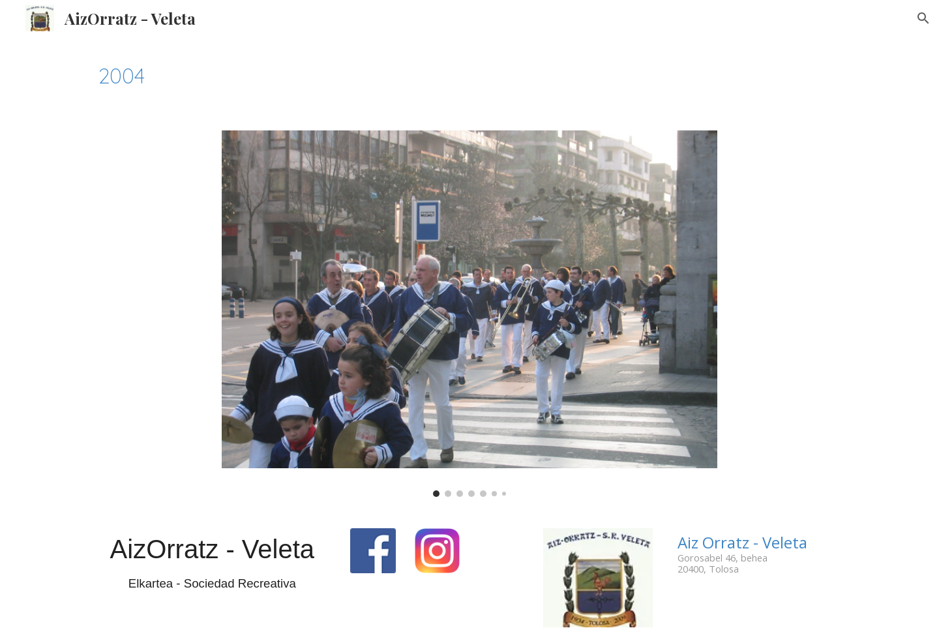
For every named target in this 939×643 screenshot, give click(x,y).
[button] (923, 18)
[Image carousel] (469, 313)
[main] (469, 75)
